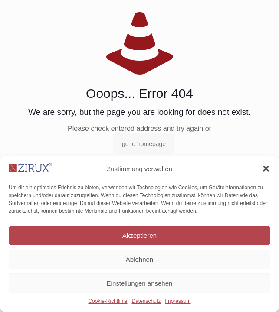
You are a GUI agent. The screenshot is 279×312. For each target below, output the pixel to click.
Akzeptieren (139, 235)
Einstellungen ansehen (140, 283)
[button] (266, 168)
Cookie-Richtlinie (107, 301)
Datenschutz (146, 301)
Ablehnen (139, 259)
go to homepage (144, 143)
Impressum (177, 301)
